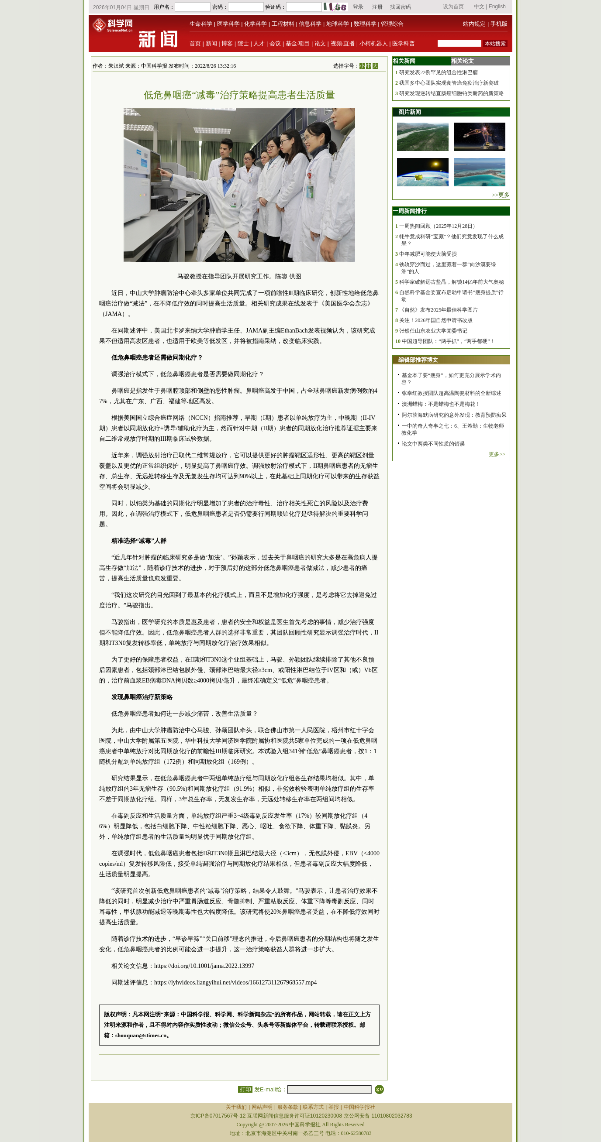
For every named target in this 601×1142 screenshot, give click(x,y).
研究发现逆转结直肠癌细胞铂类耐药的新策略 (451, 93)
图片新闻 (409, 112)
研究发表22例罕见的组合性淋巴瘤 (438, 72)
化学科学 (255, 24)
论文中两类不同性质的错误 (433, 444)
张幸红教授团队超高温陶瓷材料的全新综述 (451, 393)
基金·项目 (298, 43)
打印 (245, 1089)
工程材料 (283, 24)
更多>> (497, 454)
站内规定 (474, 24)
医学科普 (403, 43)
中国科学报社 (359, 1107)
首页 (195, 43)
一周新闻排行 (410, 211)
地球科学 (337, 24)
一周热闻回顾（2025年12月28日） (438, 226)
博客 (227, 43)
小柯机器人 (373, 43)
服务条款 (287, 1107)
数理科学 (365, 24)
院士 (243, 43)
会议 (275, 43)
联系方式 (313, 1107)
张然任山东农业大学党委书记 (433, 331)
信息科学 (310, 24)
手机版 (499, 24)
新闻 (211, 43)
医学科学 (228, 24)
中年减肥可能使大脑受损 (428, 254)
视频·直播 (343, 43)
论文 (320, 43)
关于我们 (236, 1107)
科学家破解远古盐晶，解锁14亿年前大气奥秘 (451, 282)
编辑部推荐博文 (418, 360)
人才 (259, 43)
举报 (333, 1107)
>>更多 (501, 195)
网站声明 (262, 1107)
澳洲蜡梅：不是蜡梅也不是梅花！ (441, 404)
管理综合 (392, 24)
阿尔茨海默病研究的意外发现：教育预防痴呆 (454, 415)
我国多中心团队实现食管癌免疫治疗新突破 (449, 83)
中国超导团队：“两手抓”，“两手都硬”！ (448, 341)
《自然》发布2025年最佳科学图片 (438, 310)
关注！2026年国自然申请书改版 (436, 320)
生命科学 (201, 24)
